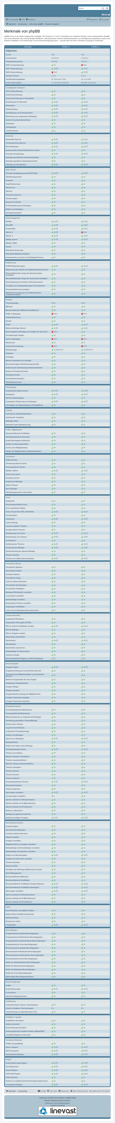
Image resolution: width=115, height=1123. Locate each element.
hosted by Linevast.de (57, 1110)
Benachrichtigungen (13, 982)
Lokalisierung (11, 1001)
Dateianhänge (11, 387)
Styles (8, 907)
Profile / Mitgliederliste (14, 430)
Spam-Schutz (11, 170)
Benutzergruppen (12, 663)
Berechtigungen (11, 930)
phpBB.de (67, 1100)
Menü (104, 14)
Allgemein (11, 50)
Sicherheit (9, 136)
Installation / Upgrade (13, 1017)
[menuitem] (22, 19)
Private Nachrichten (13, 615)
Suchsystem (10, 456)
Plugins (8, 1059)
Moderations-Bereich (13, 706)
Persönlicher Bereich (13, 563)
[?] (56, 61)
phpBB (49, 1098)
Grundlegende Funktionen (15, 88)
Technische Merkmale (14, 1040)
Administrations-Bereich (14, 823)
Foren (8, 497)
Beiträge (9, 300)
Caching (9, 410)
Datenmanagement (13, 218)
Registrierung (11, 263)
